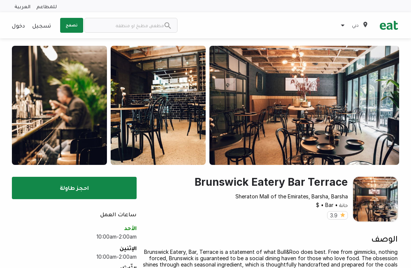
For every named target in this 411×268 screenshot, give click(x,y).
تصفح (72, 25)
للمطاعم (46, 6)
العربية (22, 6)
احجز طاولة (74, 187)
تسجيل (41, 25)
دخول (18, 25)
